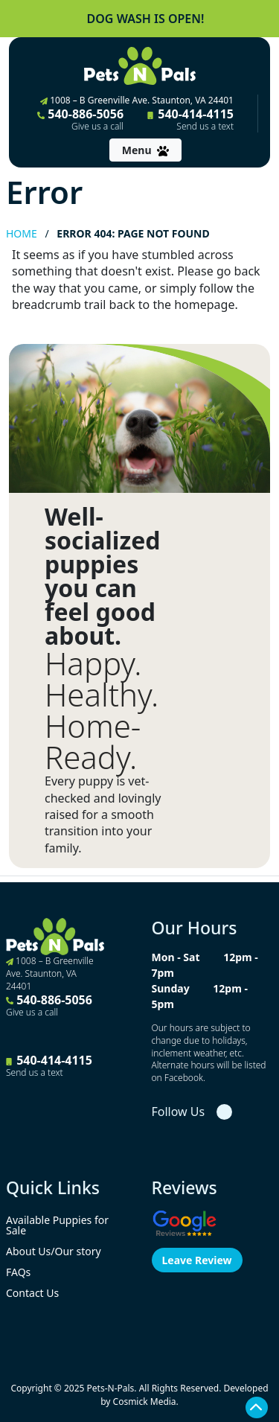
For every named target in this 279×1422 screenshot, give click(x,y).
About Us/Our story (53, 1251)
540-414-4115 (190, 119)
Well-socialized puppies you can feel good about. (103, 576)
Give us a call (97, 126)
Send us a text (205, 126)
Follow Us (178, 1111)
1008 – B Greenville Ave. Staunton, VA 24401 (137, 100)
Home (21, 233)
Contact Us (32, 1293)
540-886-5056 (80, 119)
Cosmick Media (144, 1401)
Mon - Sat (176, 957)
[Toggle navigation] (145, 150)
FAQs (18, 1272)
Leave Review (197, 1260)
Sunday (171, 988)
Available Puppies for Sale (57, 1225)
